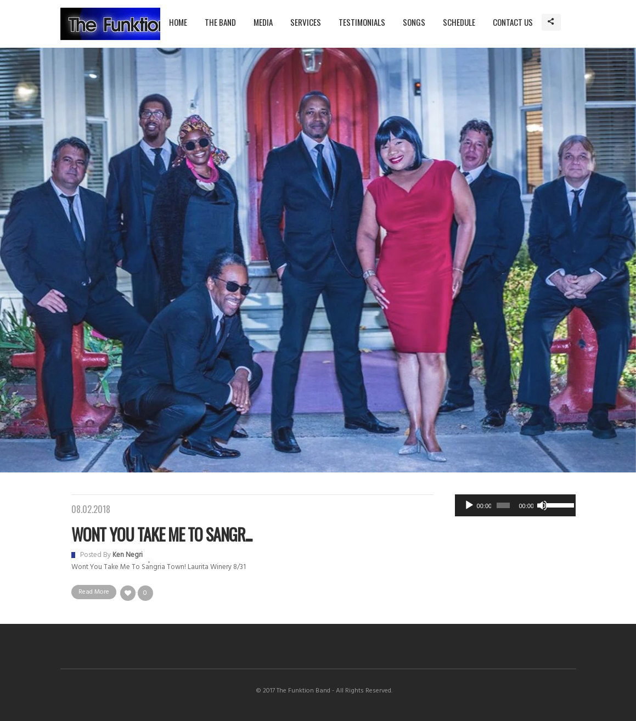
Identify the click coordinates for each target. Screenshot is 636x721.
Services (305, 22)
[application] (515, 505)
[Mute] (542, 505)
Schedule (459, 22)
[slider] (503, 505)
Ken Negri (127, 555)
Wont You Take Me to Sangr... (161, 534)
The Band (220, 22)
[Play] (469, 505)
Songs (414, 22)
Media (263, 22)
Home (178, 22)
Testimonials (362, 22)
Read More (93, 592)
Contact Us (513, 22)
